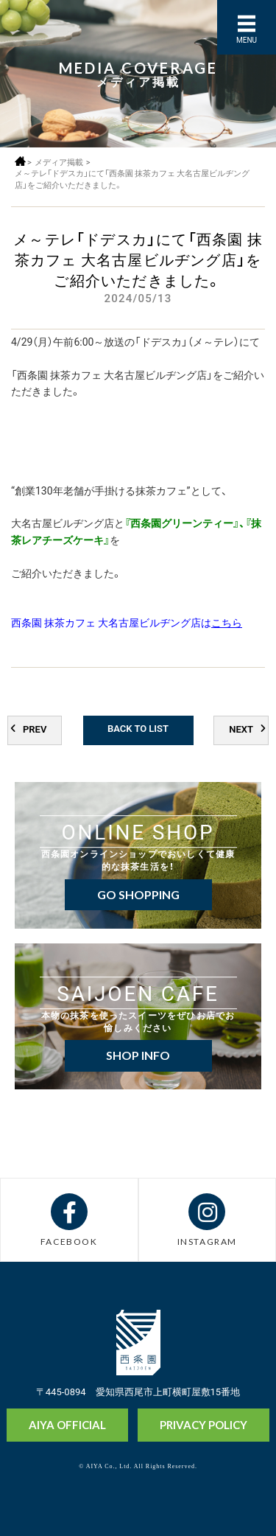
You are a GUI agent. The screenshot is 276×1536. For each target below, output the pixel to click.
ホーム (20, 161)
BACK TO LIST (138, 728)
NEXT (241, 729)
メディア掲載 (59, 161)
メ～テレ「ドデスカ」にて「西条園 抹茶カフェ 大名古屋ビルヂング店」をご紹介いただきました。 (132, 178)
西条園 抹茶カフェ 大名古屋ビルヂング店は (126, 622)
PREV (34, 729)
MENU (246, 39)
